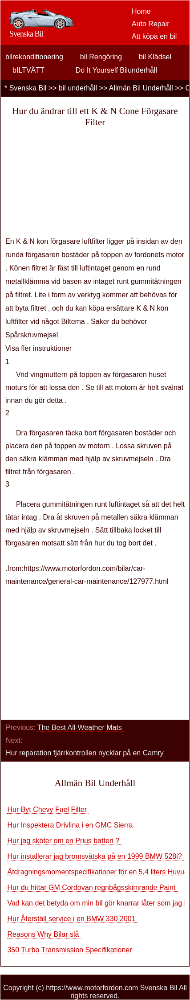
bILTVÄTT (28, 70)
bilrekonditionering (34, 57)
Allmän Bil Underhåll (141, 88)
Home (141, 11)
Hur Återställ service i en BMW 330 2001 (72, 918)
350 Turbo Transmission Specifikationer (70, 950)
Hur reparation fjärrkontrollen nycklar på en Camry (86, 753)
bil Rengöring (101, 57)
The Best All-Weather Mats (80, 727)
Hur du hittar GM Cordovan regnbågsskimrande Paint (92, 887)
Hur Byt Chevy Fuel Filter (48, 809)
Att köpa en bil (154, 36)
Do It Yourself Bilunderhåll (116, 70)
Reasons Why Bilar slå (44, 934)
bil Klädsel (155, 57)
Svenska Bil (28, 88)
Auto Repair (151, 24)
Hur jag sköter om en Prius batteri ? (64, 840)
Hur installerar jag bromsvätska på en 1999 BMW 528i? (95, 856)
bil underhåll (78, 88)
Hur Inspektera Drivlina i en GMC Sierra (70, 825)
